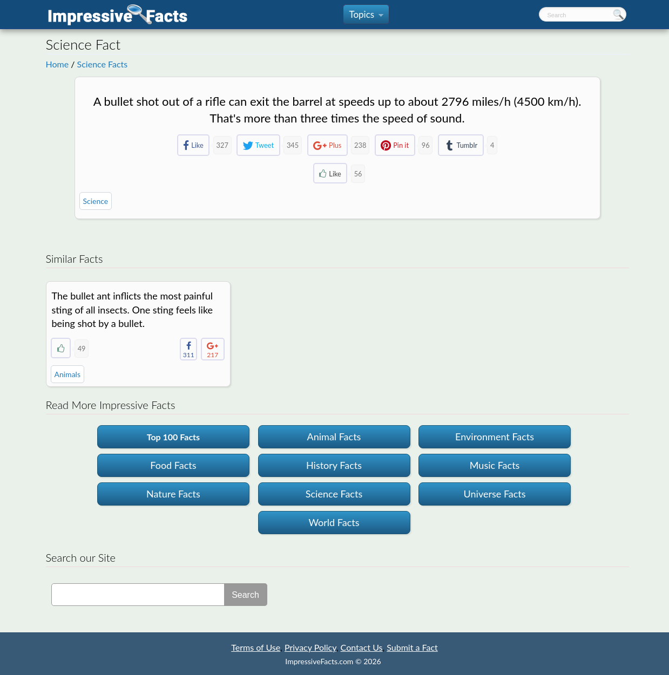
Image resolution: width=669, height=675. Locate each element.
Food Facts (173, 465)
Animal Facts (334, 436)
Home (57, 64)
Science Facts (102, 64)
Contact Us (362, 647)
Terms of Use (255, 647)
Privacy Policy (310, 647)
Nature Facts (173, 494)
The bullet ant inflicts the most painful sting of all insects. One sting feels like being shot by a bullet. (132, 309)
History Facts (334, 465)
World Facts (333, 522)
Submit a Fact (412, 647)
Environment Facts (494, 436)
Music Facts (495, 465)
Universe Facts (495, 494)
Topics (366, 16)
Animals (67, 374)
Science (96, 201)
